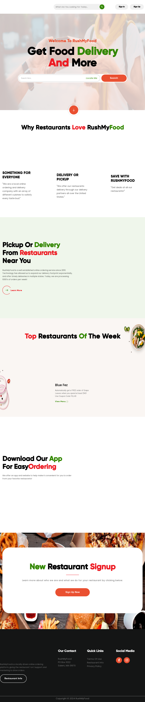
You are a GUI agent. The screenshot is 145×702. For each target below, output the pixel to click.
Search (114, 78)
